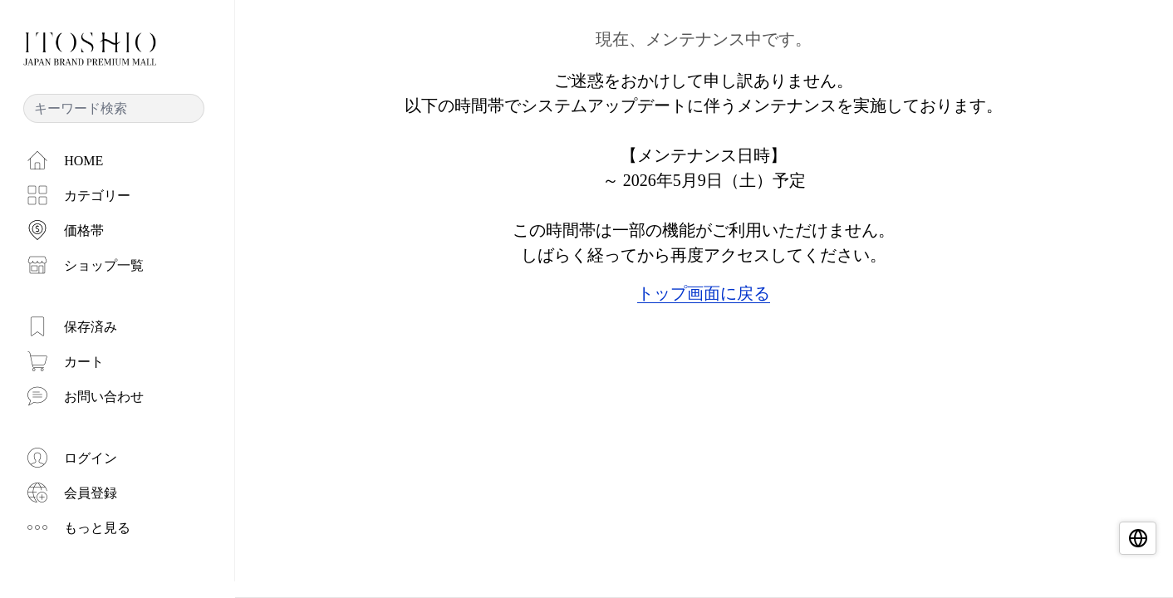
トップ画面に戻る (703, 293)
